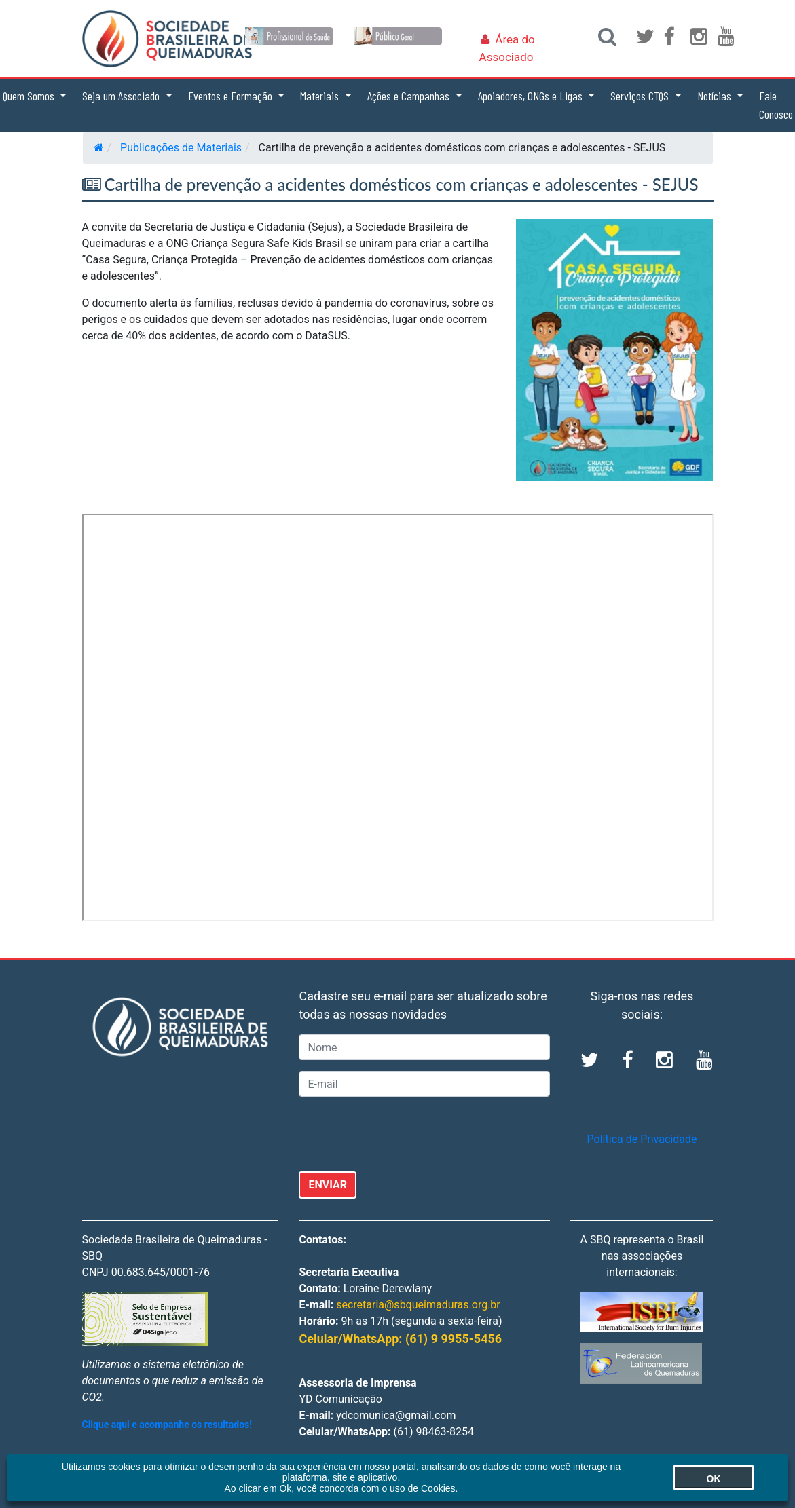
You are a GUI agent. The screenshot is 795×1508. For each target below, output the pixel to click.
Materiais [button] (320, 95)
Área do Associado (507, 48)
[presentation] (402, 1134)
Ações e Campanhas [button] (409, 95)
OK (714, 1478)
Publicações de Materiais (181, 147)
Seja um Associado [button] (122, 95)
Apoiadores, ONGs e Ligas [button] (531, 95)
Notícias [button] (715, 95)
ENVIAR (327, 1184)
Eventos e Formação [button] (231, 95)
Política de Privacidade (642, 1139)
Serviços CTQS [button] (640, 95)
